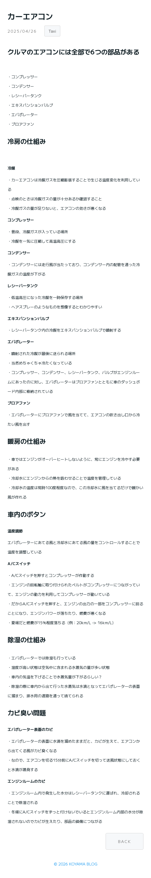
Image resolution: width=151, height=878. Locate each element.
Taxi (52, 31)
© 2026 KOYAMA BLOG (75, 864)
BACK (124, 841)
